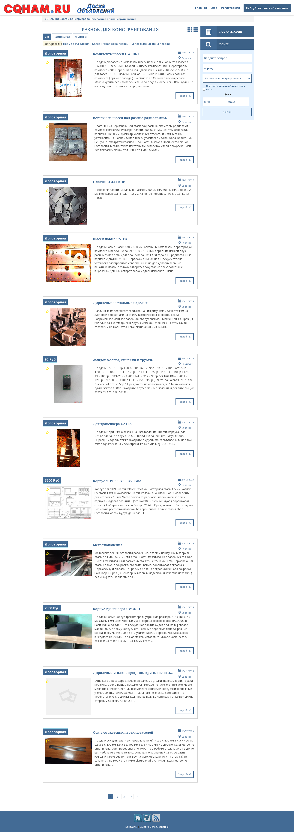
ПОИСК (227, 112)
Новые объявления (76, 44)
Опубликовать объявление (267, 8)
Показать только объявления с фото (224, 88)
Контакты (131, 826)
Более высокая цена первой (150, 44)
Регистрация (230, 8)
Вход (214, 8)
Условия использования (154, 826)
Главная (201, 8)
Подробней (184, 95)
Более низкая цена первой (110, 44)
